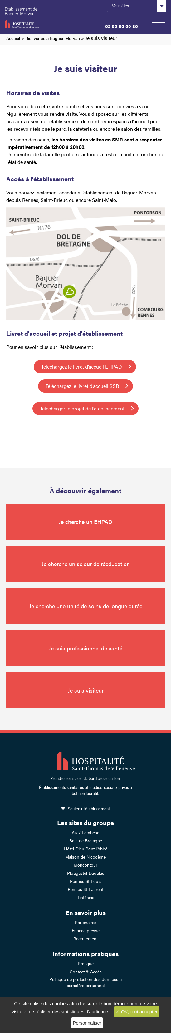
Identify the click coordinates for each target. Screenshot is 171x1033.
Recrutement (85, 938)
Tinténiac (85, 897)
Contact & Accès (86, 971)
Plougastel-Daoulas (85, 873)
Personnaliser (87, 1023)
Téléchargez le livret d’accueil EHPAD (81, 366)
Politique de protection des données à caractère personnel (85, 982)
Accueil (13, 38)
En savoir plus (86, 912)
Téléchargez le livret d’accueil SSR (82, 385)
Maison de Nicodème (85, 857)
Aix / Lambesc (85, 832)
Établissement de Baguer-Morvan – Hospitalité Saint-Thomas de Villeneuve (27, 17)
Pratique (86, 963)
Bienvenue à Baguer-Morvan (52, 38)
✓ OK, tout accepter (137, 1011)
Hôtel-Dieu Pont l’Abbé (85, 848)
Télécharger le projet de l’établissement (82, 408)
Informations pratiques (85, 953)
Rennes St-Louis (85, 881)
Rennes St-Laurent (85, 889)
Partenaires (85, 922)
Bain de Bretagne (85, 840)
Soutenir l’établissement (89, 808)
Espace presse (86, 930)
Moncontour (85, 865)
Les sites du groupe (85, 822)
